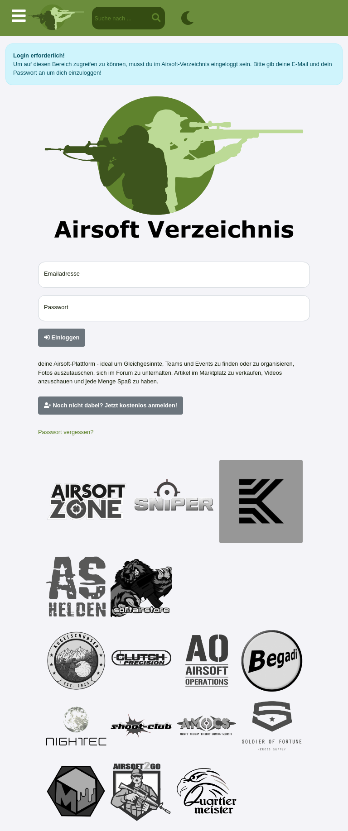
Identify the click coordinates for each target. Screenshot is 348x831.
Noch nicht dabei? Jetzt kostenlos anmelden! (110, 405)
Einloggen (61, 337)
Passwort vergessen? (65, 432)
